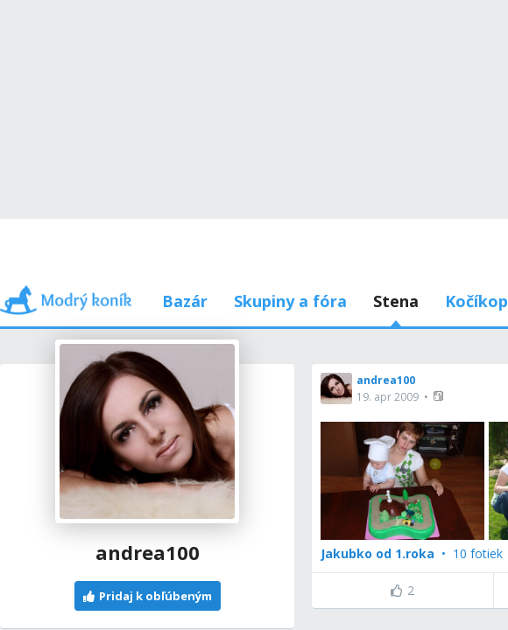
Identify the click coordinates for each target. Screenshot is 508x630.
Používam (379, 218)
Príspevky (128, 218)
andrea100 (76, 268)
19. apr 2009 (79, 284)
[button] (131, 283)
